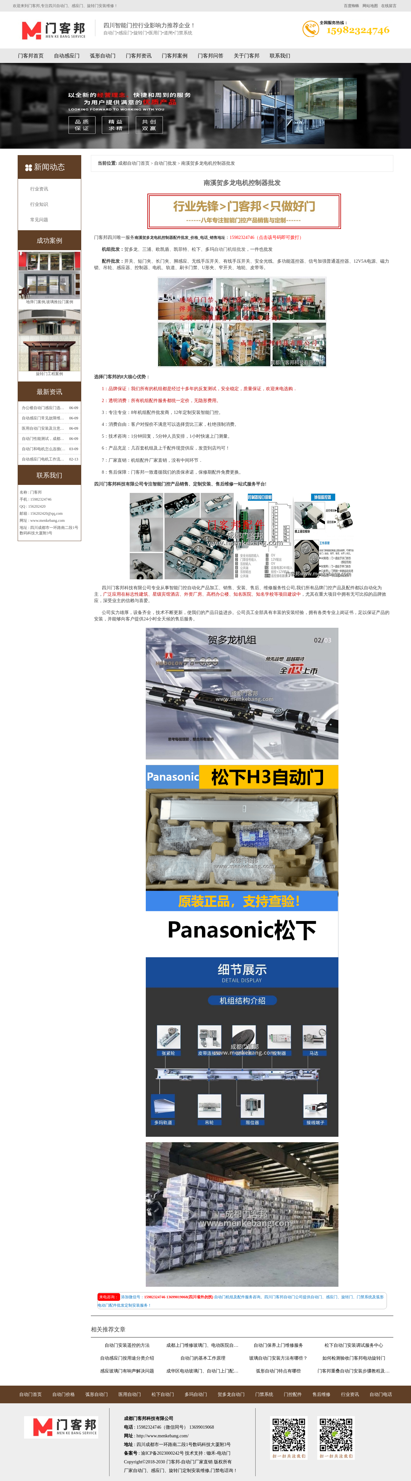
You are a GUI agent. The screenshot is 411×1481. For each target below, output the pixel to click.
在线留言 (389, 6)
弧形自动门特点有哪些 (278, 1371)
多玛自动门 (196, 1394)
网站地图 (370, 6)
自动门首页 (30, 1394)
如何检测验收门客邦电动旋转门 (353, 1358)
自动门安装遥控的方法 (127, 1345)
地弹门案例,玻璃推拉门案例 (49, 303)
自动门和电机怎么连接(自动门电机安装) (44, 449)
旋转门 (175, 1470)
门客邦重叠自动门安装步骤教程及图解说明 (354, 1371)
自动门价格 (63, 1394)
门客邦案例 (175, 55)
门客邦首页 (31, 55)
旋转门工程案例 (49, 375)
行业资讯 (39, 189)
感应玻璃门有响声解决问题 (127, 1371)
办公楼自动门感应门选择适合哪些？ (44, 408)
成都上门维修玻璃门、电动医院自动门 (202, 1345)
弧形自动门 (103, 55)
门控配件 (293, 1394)
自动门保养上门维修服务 (278, 1345)
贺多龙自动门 (231, 1394)
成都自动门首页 (134, 163)
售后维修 (321, 1394)
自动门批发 (165, 163)
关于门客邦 (246, 55)
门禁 (215, 1470)
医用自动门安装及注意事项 (44, 428)
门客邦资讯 (139, 55)
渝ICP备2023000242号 (162, 1453)
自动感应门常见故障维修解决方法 (44, 418)
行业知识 (39, 204)
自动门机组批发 (230, 249)
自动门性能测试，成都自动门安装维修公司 (44, 438)
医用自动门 (129, 1394)
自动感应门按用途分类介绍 (127, 1358)
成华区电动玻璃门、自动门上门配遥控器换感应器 (202, 1371)
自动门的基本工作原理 (202, 1358)
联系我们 (280, 55)
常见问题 (39, 219)
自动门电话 (381, 1394)
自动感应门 (67, 55)
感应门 (157, 1470)
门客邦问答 (210, 55)
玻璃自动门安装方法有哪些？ (278, 1358)
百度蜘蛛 (351, 6)
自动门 (139, 1470)
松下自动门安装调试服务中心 (354, 1345)
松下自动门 (163, 1394)
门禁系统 (264, 1394)
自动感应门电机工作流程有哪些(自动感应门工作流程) (44, 459)
